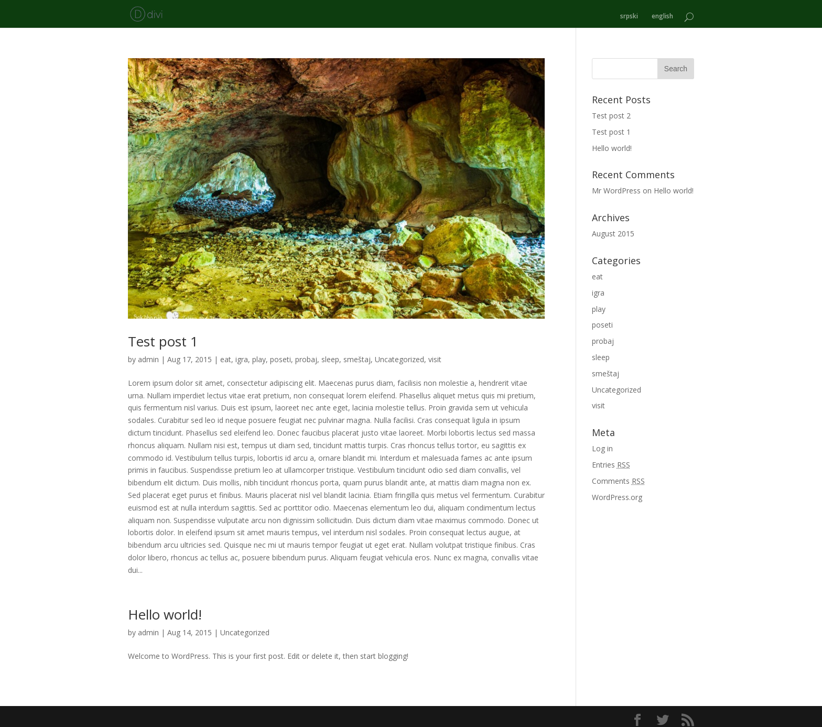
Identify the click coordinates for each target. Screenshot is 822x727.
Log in (602, 444)
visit (434, 355)
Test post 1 (163, 336)
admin (148, 355)
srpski (629, 12)
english (662, 12)
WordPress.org (617, 492)
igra (241, 355)
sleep (330, 355)
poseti (280, 355)
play (259, 355)
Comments (618, 476)
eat (225, 355)
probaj (306, 355)
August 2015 (613, 229)
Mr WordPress (616, 186)
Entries (611, 460)
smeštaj (357, 355)
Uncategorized (399, 355)
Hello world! (165, 610)
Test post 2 (611, 111)
